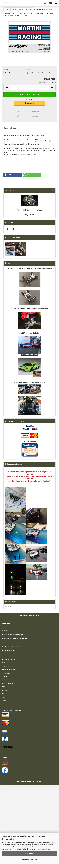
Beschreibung (9, 128)
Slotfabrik (5, 663)
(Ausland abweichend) (44, 73)
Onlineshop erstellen (22, 782)
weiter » (21, 9)
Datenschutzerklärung (43, 849)
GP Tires (4, 687)
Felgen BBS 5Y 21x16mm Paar (29, 210)
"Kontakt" (46, 481)
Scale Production (7, 683)
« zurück (14, 9)
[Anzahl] (29, 87)
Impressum (5, 627)
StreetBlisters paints (8, 670)
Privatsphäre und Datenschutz (11, 646)
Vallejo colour (6, 673)
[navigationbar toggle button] (56, 3)
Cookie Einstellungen (8, 650)
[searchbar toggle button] (45, 3)
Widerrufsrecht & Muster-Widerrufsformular (16, 639)
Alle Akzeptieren (29, 853)
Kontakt (4, 631)
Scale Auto (5, 680)
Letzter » (29, 9)
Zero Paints (5, 666)
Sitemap (8, 606)
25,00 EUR (29, 215)
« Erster (7, 9)
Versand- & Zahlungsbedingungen (13, 635)
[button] (6, 87)
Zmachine (5, 676)
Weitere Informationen (29, 859)
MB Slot (4, 690)
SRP (3, 694)
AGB (3, 642)
